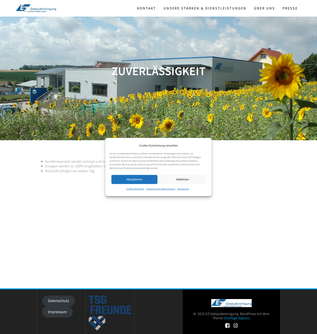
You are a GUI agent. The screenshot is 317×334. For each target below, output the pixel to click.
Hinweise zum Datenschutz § (160, 188)
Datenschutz (58, 300)
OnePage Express (237, 318)
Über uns (264, 8)
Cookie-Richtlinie (135, 188)
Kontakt (146, 8)
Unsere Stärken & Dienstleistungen (205, 8)
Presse (290, 8)
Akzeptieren (134, 179)
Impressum (183, 188)
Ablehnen (182, 179)
